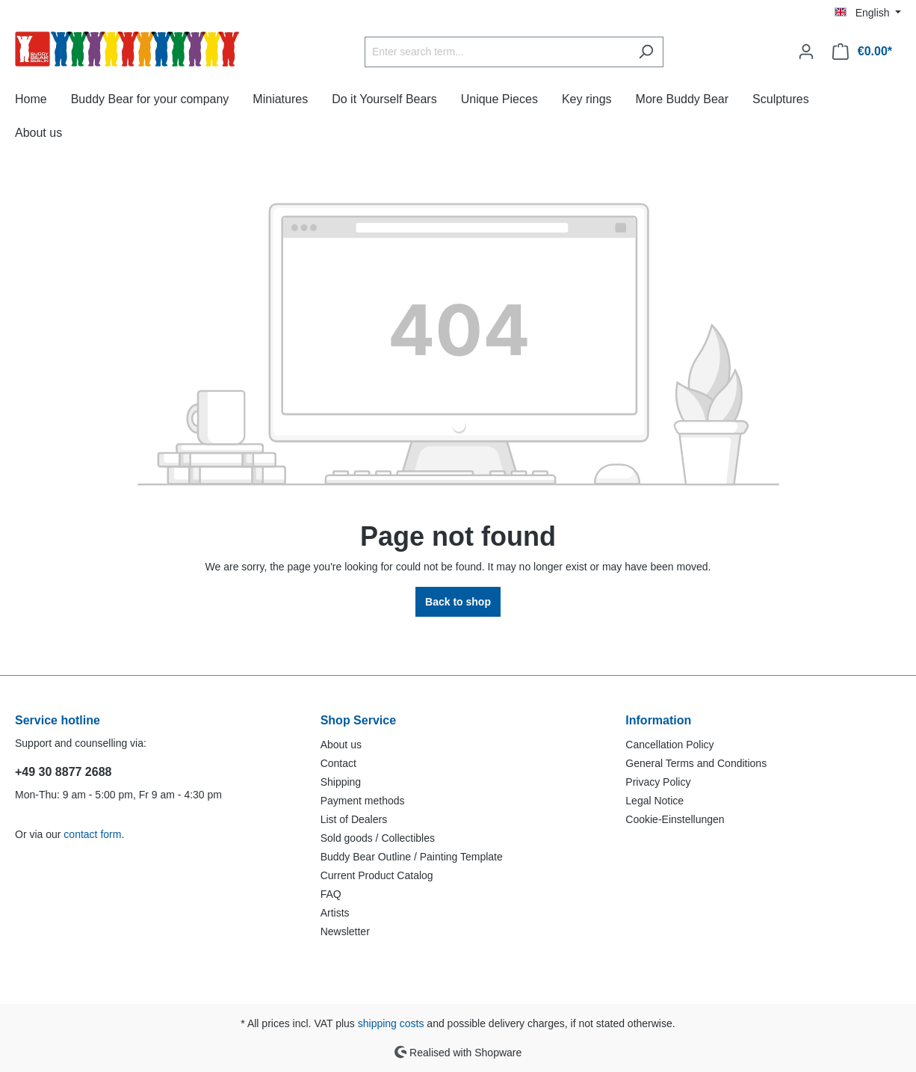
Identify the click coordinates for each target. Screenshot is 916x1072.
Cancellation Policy (669, 745)
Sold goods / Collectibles (378, 838)
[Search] (645, 52)
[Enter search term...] (497, 52)
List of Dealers (354, 819)
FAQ (331, 894)
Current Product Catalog (377, 875)
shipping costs (391, 1023)
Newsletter (345, 931)
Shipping (341, 782)
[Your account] (806, 51)
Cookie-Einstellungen (674, 819)
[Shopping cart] (862, 51)
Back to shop (458, 602)
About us (341, 745)
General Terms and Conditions (696, 763)
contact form (92, 834)
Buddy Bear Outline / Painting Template (412, 857)
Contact (338, 763)
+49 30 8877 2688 (63, 772)
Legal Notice (654, 801)
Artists (335, 913)
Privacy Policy (657, 782)
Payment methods (363, 801)
